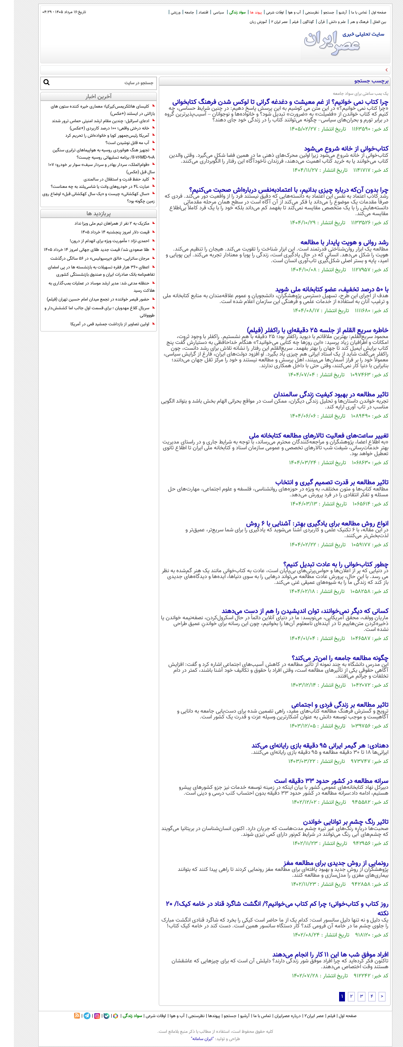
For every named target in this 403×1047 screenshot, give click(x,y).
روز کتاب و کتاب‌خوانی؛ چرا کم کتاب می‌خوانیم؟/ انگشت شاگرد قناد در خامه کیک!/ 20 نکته (263, 909)
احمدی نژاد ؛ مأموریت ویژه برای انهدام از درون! (98, 241)
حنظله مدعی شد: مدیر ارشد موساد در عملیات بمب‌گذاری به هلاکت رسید (88, 287)
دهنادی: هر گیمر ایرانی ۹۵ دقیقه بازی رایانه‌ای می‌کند (306, 746)
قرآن (307, 22)
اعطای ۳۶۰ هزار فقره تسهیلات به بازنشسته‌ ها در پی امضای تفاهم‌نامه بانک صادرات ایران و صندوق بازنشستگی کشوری (87, 271)
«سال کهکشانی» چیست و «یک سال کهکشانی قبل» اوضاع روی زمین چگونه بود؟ (84, 198)
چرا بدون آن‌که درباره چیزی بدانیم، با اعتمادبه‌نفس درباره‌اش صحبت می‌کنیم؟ (275, 190)
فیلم (281, 22)
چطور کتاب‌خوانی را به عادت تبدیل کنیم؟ (322, 565)
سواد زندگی (223, 12)
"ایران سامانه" (188, 1039)
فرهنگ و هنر (345, 22)
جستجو (315, 12)
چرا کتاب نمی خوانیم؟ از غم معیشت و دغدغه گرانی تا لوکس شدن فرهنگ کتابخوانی (266, 102)
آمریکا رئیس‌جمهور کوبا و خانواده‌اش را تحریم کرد (96, 135)
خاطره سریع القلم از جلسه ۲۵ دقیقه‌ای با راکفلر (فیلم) (304, 331)
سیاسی (204, 12)
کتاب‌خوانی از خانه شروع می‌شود (332, 149)
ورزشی (161, 12)
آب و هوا (280, 12)
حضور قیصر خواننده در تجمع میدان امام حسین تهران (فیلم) (87, 299)
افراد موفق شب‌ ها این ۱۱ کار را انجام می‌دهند (316, 955)
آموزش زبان (244, 22)
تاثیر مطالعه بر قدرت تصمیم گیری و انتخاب (318, 483)
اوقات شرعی (261, 12)
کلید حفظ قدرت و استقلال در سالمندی (105, 179)
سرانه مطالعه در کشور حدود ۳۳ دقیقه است (317, 781)
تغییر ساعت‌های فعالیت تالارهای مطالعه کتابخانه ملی (305, 436)
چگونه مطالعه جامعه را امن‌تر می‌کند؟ (326, 659)
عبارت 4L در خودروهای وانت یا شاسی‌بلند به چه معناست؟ (89, 186)
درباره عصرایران (274, 1016)
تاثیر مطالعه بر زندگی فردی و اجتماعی (326, 705)
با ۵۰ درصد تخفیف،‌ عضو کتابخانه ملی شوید (318, 290)
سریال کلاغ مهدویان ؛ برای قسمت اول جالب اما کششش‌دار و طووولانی (86, 312)
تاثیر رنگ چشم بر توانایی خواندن (332, 822)
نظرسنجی (298, 12)
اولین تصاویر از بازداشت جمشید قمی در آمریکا (99, 324)
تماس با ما (345, 12)
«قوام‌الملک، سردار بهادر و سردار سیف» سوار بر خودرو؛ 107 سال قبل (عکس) (87, 168)
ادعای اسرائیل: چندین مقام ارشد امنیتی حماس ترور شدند (89, 121)
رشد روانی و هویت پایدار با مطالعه (331, 243)
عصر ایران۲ (300, 1016)
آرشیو (329, 12)
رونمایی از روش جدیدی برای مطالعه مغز (322, 863)
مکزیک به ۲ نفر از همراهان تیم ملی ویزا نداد (101, 223)
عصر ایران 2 (265, 22)
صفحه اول (364, 12)
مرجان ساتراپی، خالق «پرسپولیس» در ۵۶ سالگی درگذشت (89, 258)
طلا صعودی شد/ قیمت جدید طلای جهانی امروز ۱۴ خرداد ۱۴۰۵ (85, 250)
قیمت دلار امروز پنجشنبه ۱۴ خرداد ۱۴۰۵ (104, 232)
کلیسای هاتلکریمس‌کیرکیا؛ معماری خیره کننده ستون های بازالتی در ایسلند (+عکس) (89, 110)
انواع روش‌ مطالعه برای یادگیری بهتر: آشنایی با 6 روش (303, 524)
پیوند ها (242, 12)
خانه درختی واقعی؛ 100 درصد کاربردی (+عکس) (98, 128)
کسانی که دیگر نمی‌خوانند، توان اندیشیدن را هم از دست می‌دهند (291, 611)
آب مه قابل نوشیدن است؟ (116, 143)
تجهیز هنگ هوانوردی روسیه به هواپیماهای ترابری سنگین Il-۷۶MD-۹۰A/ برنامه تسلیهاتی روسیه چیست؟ (90, 154)
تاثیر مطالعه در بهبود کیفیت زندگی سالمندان (317, 395)
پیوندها (200, 1016)
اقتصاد (189, 12)
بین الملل (365, 22)
